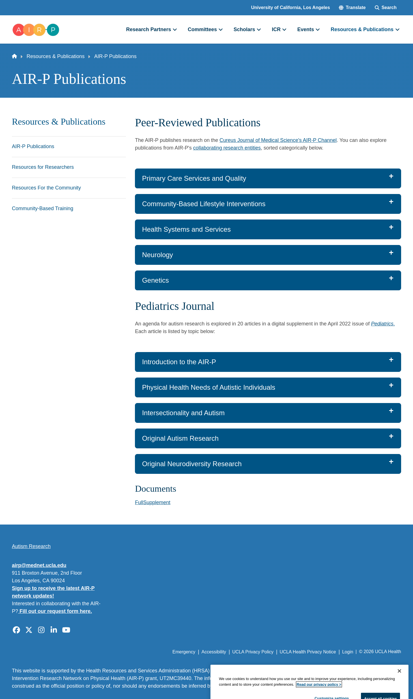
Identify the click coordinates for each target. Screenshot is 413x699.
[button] (352, 7)
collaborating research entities (227, 148)
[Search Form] (385, 7)
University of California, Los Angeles (290, 7)
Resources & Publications (56, 56)
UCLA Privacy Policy (253, 651)
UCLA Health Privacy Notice (308, 651)
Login (347, 651)
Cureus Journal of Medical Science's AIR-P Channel (278, 140)
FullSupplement (152, 502)
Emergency (184, 651)
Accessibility (213, 651)
